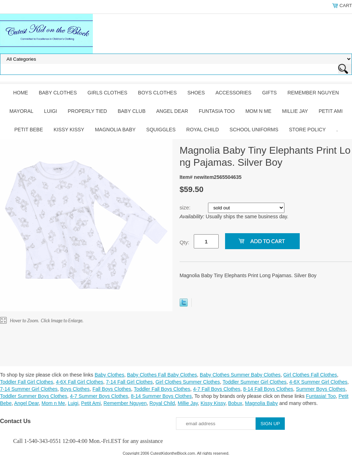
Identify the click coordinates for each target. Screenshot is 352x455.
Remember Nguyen (313, 92)
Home (20, 92)
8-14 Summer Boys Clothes (161, 396)
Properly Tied (87, 111)
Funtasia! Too (321, 396)
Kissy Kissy (69, 129)
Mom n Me (258, 111)
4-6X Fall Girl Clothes (79, 382)
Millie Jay (295, 111)
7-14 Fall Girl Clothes (129, 382)
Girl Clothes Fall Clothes (310, 375)
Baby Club (131, 111)
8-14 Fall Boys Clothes (268, 389)
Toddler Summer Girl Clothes (255, 382)
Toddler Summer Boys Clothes (33, 396)
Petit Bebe (28, 129)
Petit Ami (330, 111)
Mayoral (21, 111)
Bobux (235, 403)
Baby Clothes (58, 92)
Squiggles (160, 129)
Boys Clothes (157, 92)
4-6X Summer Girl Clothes (318, 382)
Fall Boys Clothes (111, 389)
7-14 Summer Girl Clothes (29, 389)
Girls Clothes (107, 92)
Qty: (185, 242)
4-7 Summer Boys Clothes (99, 396)
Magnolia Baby (115, 129)
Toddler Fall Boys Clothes (162, 389)
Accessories (233, 92)
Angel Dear (172, 111)
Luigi (50, 111)
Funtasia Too (217, 111)
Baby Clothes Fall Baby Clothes (162, 375)
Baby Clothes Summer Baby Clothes (240, 375)
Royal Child (202, 129)
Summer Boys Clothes (320, 389)
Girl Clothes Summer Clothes (187, 382)
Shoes (196, 92)
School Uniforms (254, 129)
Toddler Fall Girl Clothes (26, 382)
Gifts (269, 92)
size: (186, 207)
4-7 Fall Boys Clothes (216, 389)
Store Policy (307, 129)
